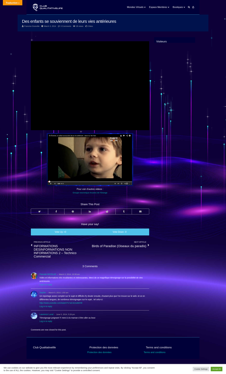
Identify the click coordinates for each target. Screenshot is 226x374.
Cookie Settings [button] (201, 369)
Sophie (42, 292)
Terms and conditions (154, 352)
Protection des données (99, 352)
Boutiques (178, 7)
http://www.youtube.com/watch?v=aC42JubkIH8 (60, 303)
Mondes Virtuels (135, 7)
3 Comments (66, 26)
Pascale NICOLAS (47, 274)
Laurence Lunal (46, 314)
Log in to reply (45, 284)
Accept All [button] (216, 369)
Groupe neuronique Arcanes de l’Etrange (90, 193)
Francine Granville (31, 26)
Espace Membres (158, 7)
